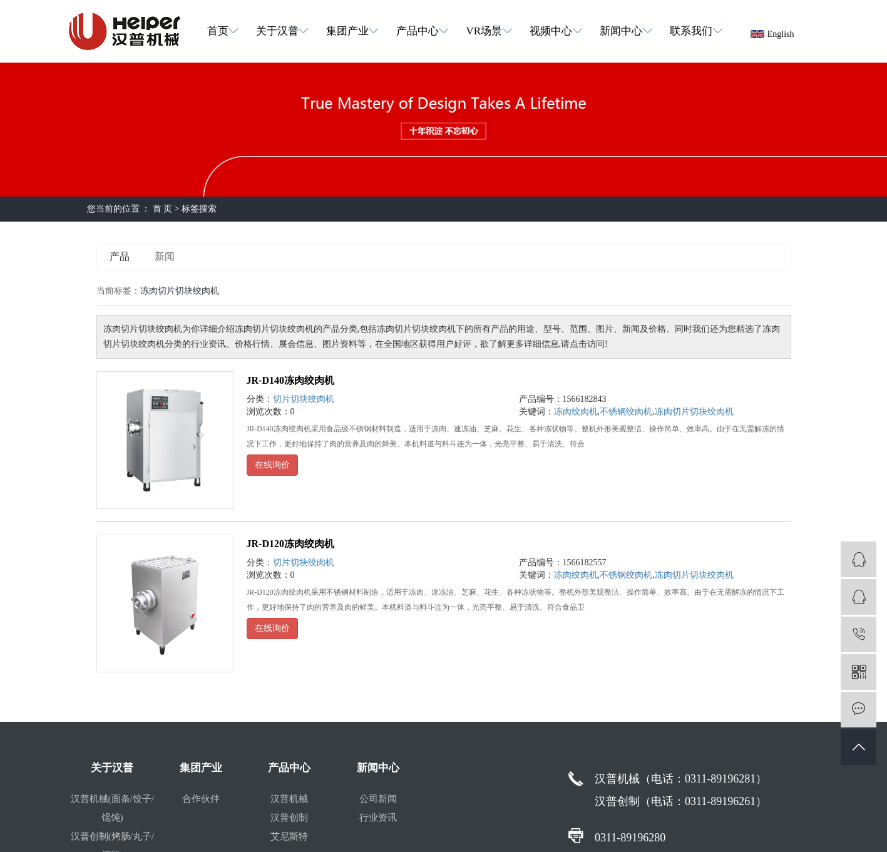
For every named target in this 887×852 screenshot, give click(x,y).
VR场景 (484, 31)
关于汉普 (277, 31)
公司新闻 (378, 799)
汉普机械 (289, 799)
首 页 (163, 208)
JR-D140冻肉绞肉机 (290, 380)
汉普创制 (289, 818)
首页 (217, 31)
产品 (120, 256)
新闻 (165, 256)
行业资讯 (378, 818)
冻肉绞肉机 (576, 411)
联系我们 (691, 31)
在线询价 (272, 465)
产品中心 (417, 31)
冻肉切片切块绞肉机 (694, 411)
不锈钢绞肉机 (626, 411)
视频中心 (551, 31)
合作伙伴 (201, 799)
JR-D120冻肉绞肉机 (290, 543)
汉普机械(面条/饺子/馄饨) (112, 808)
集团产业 (347, 31)
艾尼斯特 (289, 836)
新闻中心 (621, 31)
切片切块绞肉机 (303, 399)
